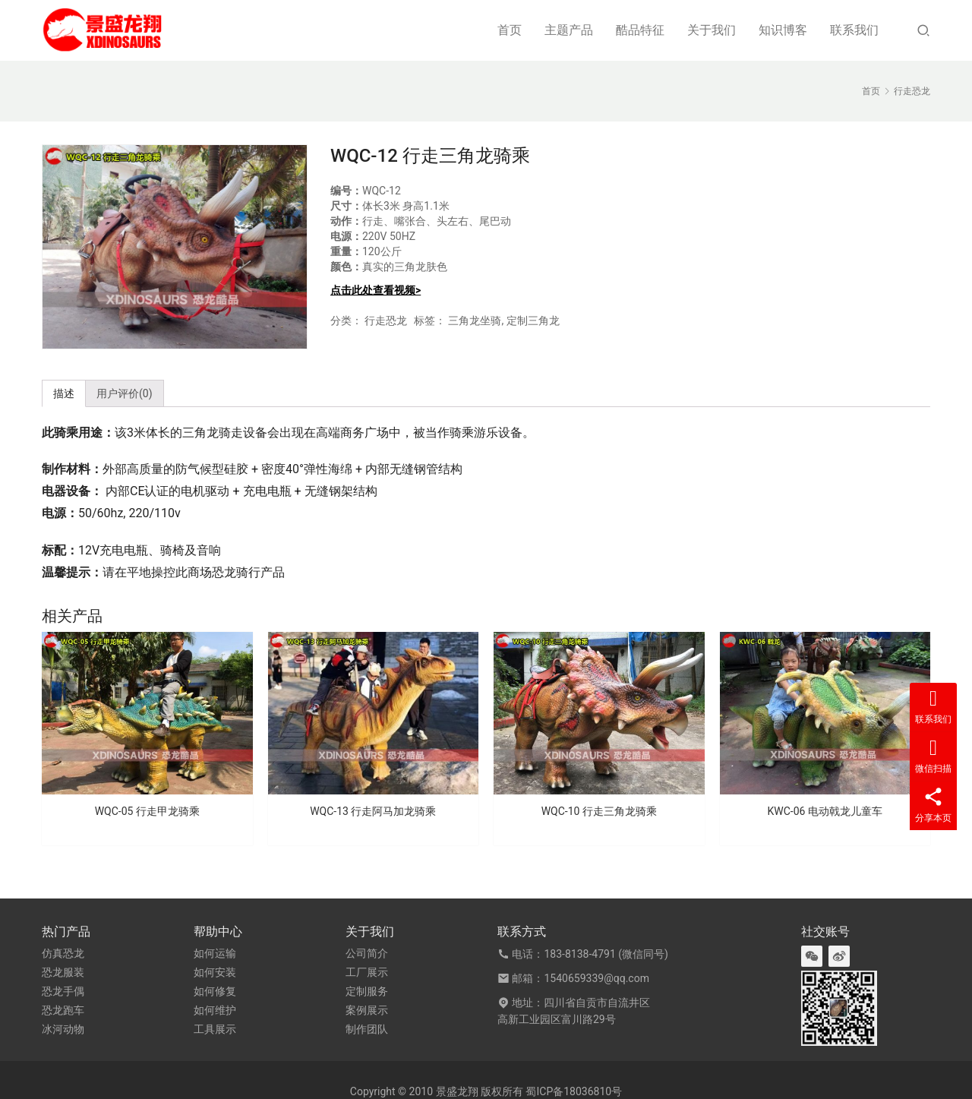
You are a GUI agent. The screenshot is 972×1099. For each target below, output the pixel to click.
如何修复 (215, 991)
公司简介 (367, 953)
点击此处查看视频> (375, 290)
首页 (509, 30)
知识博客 (783, 30)
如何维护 (215, 1010)
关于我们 (711, 30)
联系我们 (854, 30)
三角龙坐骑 (474, 320)
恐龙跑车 (63, 1010)
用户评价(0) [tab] (124, 393)
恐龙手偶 (63, 991)
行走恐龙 (385, 320)
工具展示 (215, 1029)
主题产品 (568, 30)
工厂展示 (367, 972)
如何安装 (215, 972)
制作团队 (367, 1029)
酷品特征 (640, 30)
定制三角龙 (533, 320)
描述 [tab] (63, 393)
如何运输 (215, 953)
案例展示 (367, 1010)
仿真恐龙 (63, 953)
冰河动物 (63, 1029)
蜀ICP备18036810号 (573, 1091)
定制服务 (367, 991)
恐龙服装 (63, 972)
